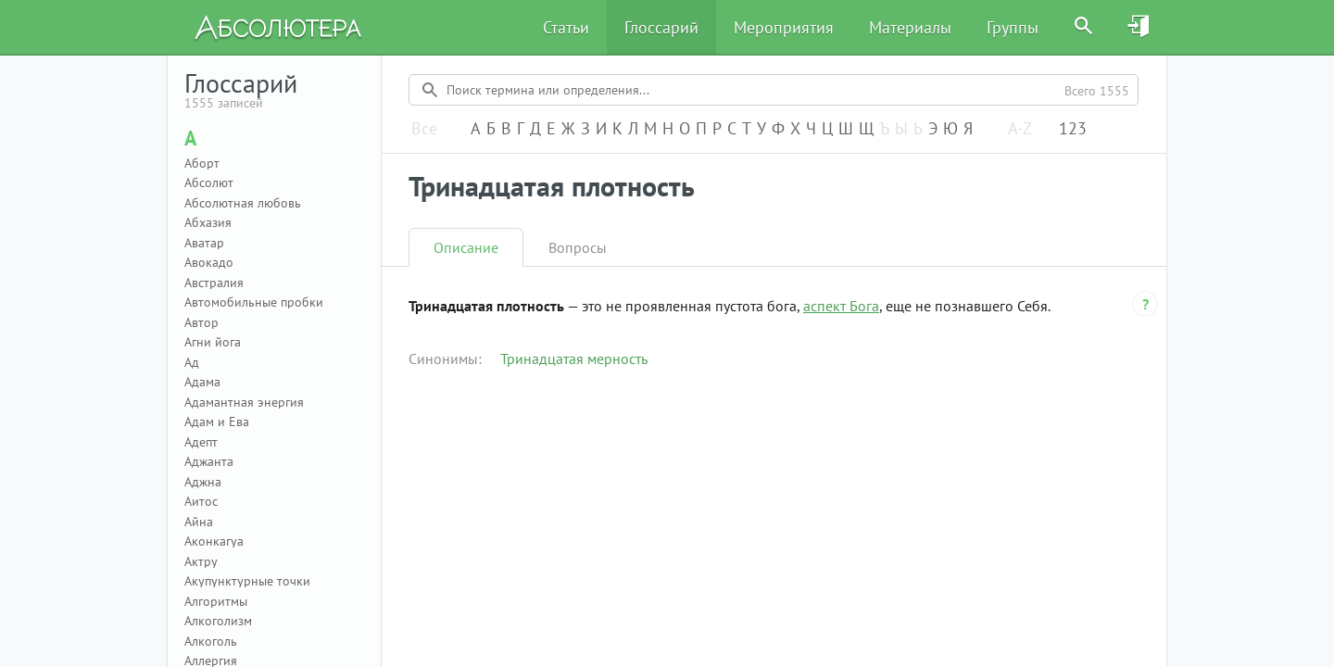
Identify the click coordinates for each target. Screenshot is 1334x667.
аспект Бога (841, 305)
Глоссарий (661, 27)
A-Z (1020, 129)
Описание (466, 247)
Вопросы (577, 247)
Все (424, 129)
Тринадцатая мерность (574, 358)
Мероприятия (784, 27)
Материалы (910, 27)
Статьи (566, 27)
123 (1073, 129)
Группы (1012, 27)
